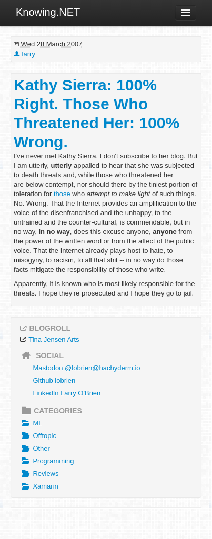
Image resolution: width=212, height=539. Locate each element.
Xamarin (38, 486)
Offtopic (37, 436)
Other (34, 448)
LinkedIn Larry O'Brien (66, 393)
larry (24, 54)
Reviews (39, 474)
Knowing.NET (48, 12)
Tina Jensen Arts (53, 339)
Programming (46, 461)
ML (30, 423)
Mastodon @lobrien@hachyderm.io (86, 368)
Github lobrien (54, 380)
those (62, 194)
